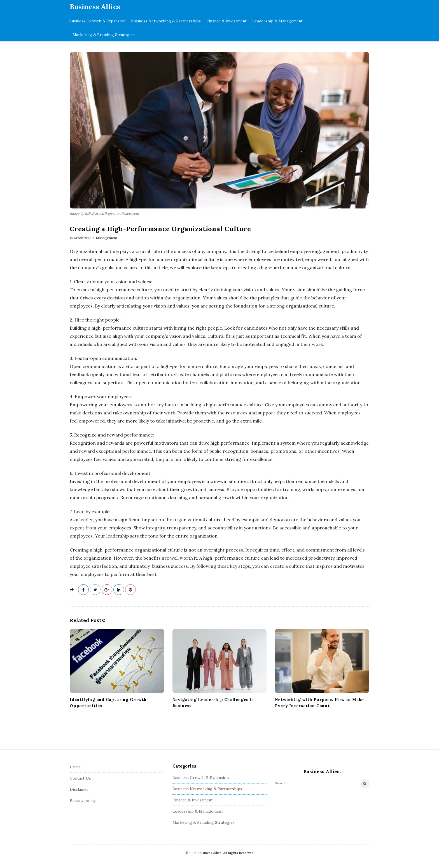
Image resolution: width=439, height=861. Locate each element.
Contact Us (80, 778)
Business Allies (95, 6)
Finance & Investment (226, 21)
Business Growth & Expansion (97, 21)
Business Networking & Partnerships (166, 21)
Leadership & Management (277, 21)
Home (75, 766)
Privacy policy (82, 800)
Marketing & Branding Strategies (104, 34)
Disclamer (79, 789)
